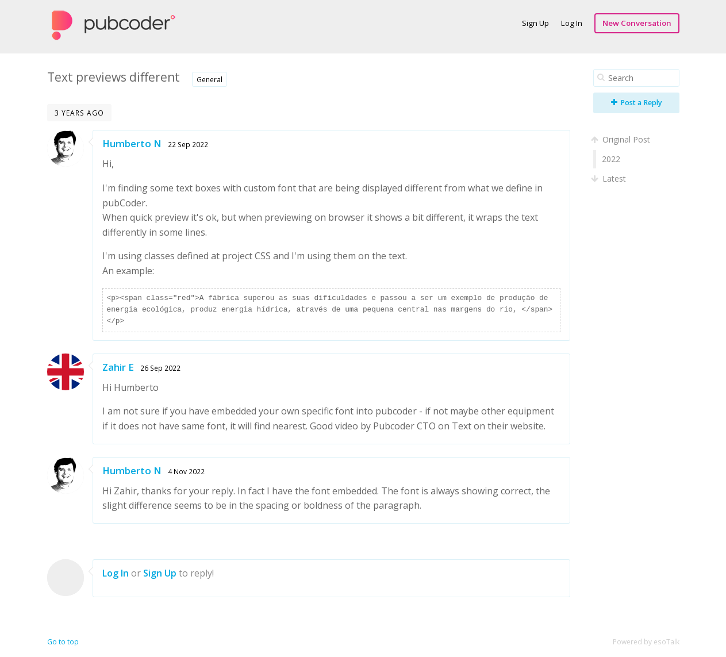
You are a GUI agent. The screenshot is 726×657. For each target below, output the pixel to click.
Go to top (63, 642)
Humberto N (132, 143)
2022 (611, 158)
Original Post (621, 139)
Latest (609, 178)
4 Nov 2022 (186, 471)
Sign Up (535, 23)
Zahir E (118, 367)
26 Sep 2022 (160, 367)
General (209, 79)
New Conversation (636, 23)
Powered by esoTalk (646, 642)
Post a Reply (636, 102)
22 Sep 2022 (188, 144)
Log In (571, 23)
